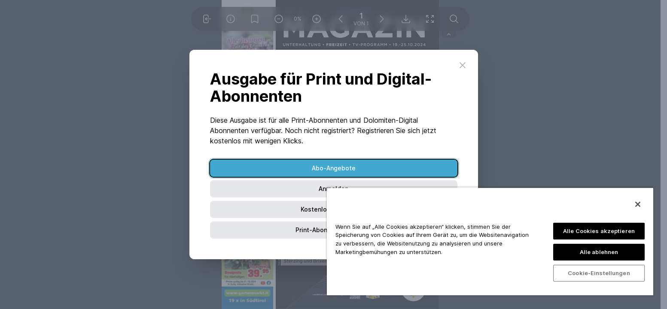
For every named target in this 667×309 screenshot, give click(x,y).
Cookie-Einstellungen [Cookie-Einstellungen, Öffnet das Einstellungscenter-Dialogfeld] (599, 273)
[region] (490, 241)
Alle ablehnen (599, 251)
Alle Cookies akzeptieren (599, 230)
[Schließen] (637, 204)
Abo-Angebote (334, 168)
